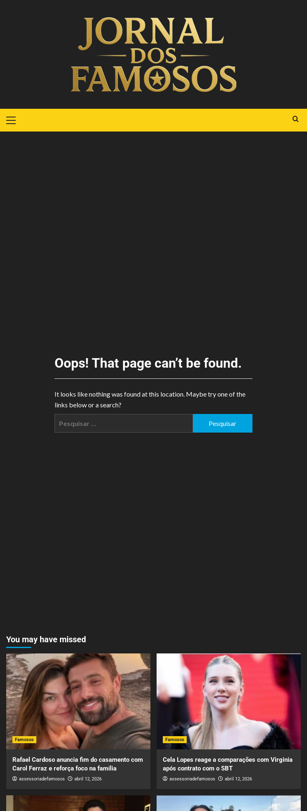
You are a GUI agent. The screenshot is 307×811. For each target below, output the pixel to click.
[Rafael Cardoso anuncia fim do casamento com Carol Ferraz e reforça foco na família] (78, 701)
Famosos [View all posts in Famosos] (24, 739)
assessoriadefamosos (42, 779)
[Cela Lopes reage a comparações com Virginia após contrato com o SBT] (229, 701)
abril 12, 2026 (88, 779)
